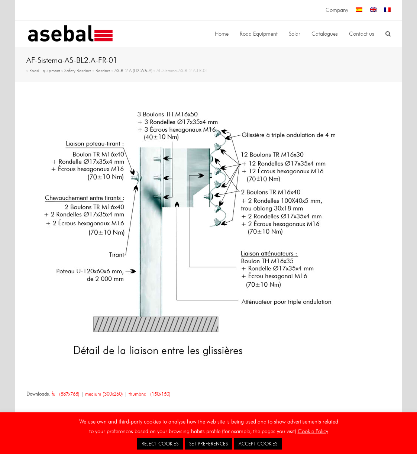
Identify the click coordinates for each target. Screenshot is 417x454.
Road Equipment (44, 70)
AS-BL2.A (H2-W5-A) (133, 70)
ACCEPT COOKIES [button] (258, 444)
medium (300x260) (104, 394)
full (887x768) (66, 394)
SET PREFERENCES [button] (208, 444)
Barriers (103, 70)
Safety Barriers (77, 70)
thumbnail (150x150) (150, 394)
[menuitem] (359, 10)
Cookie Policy (313, 431)
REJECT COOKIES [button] (160, 444)
